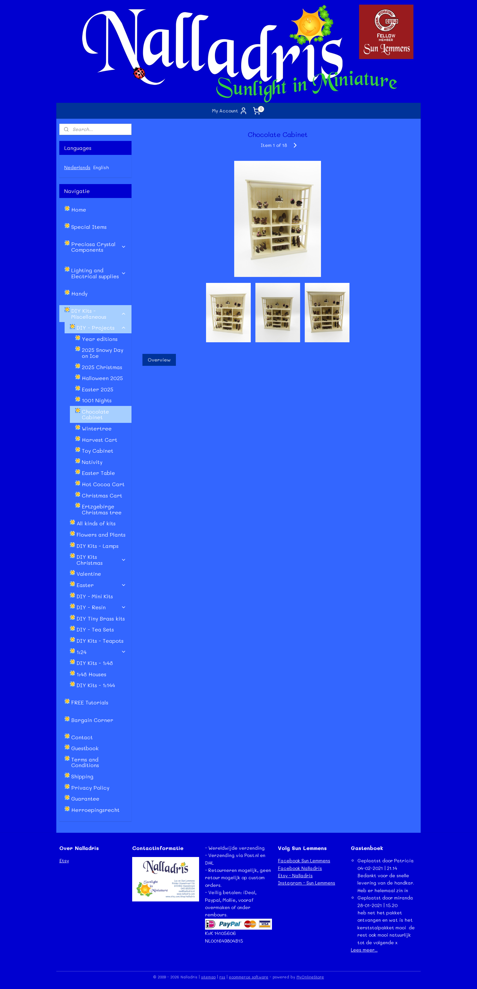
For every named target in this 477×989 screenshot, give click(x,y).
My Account (229, 111)
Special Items (89, 226)
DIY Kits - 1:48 (95, 662)
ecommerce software (248, 976)
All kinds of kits (96, 523)
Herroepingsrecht (95, 809)
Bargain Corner (92, 719)
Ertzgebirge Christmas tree (102, 509)
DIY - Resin (101, 607)
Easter (101, 584)
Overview (158, 360)
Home (78, 209)
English (101, 167)
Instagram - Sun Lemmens (306, 883)
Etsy (64, 860)
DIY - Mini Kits (95, 596)
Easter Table (98, 472)
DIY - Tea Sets (95, 629)
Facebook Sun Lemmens (304, 860)
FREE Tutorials (89, 702)
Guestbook (85, 748)
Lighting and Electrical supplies (98, 273)
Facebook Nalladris (300, 868)
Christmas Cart (102, 495)
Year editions (100, 338)
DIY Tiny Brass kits (101, 618)
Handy (79, 293)
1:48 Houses (91, 674)
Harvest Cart (99, 439)
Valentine (89, 573)
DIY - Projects (101, 327)
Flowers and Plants (101, 534)
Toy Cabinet (97, 450)
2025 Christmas (102, 366)
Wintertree (97, 428)
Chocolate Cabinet (95, 414)
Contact (82, 737)
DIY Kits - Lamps (98, 545)
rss (222, 976)
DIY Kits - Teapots (100, 640)
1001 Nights (97, 400)
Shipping (82, 776)
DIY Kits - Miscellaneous (98, 313)
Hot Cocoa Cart (103, 484)
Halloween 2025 (102, 377)
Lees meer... (364, 950)
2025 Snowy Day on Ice (102, 352)
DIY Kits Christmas (101, 559)
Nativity (92, 461)
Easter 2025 (97, 389)
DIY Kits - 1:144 (96, 685)
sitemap (208, 976)
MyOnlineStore (310, 976)
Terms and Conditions (85, 762)
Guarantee (85, 798)
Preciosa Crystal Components (98, 246)
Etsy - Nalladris (295, 875)
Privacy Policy (90, 787)
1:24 (101, 651)
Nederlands (77, 167)
